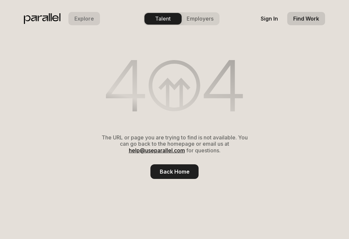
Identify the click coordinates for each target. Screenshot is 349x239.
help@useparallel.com (157, 150)
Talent (163, 18)
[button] (84, 18)
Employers (200, 18)
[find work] (306, 18)
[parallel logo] (42, 18)
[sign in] (269, 18)
